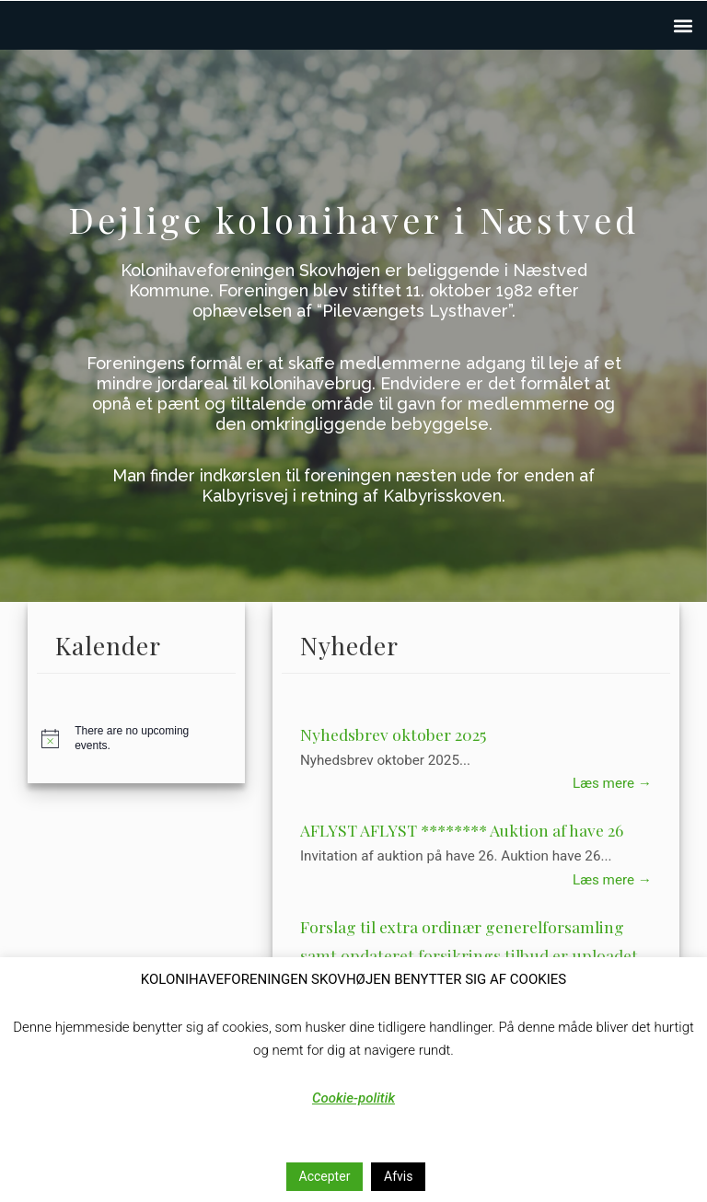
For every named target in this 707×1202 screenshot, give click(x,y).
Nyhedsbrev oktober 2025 (393, 734)
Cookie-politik (353, 1098)
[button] (682, 25)
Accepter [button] (325, 1176)
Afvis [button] (398, 1176)
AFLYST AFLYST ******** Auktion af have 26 (461, 829)
